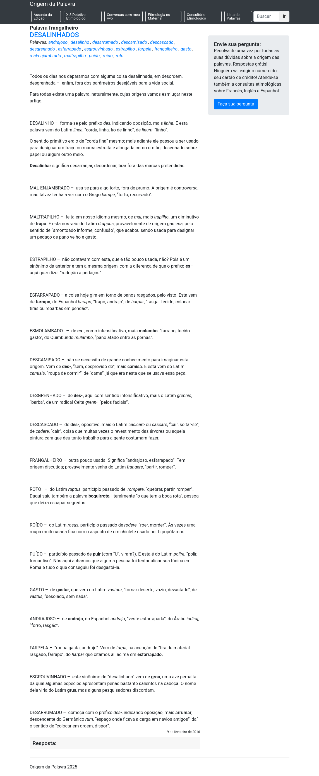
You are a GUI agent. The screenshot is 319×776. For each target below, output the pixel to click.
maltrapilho (75, 55)
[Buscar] (266, 16)
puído (94, 55)
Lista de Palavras (234, 16)
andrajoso (58, 42)
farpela (144, 49)
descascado (162, 42)
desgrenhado (42, 49)
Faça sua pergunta (235, 104)
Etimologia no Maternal (159, 16)
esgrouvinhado (98, 49)
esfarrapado (69, 49)
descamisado (134, 42)
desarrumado (105, 42)
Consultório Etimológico (196, 16)
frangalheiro (166, 49)
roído (107, 55)
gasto (186, 49)
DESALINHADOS (54, 35)
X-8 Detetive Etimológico (75, 16)
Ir (284, 16)
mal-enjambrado (45, 55)
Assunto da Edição (43, 16)
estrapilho (125, 49)
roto (120, 55)
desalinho (80, 42)
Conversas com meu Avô (123, 16)
